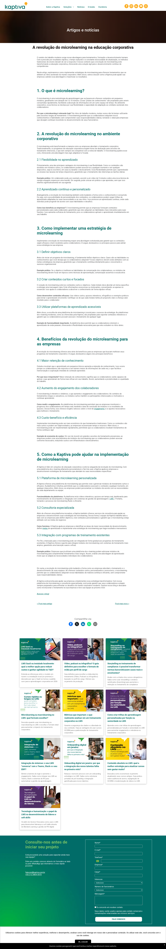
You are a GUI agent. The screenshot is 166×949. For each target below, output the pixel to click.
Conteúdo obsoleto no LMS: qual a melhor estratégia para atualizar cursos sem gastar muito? (125, 766)
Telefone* (99, 857)
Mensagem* (100, 894)
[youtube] (141, 6)
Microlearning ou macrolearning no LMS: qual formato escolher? (37, 716)
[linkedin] (136, 6)
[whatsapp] (146, 6)
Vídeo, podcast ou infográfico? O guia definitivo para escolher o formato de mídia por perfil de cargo (81, 666)
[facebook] (127, 6)
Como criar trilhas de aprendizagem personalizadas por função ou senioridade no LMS (124, 718)
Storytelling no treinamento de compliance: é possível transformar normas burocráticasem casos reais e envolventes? (124, 668)
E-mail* (98, 850)
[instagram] (131, 6)
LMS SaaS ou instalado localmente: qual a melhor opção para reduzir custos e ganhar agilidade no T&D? (37, 666)
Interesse (98, 879)
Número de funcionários (104, 886)
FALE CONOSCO (118, 919)
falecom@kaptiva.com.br (35, 872)
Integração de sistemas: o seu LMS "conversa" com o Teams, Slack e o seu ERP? (39, 766)
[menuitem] (53, 7)
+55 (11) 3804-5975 (33, 874)
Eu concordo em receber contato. (109, 907)
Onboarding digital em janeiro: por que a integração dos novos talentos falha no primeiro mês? (82, 766)
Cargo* (97, 872)
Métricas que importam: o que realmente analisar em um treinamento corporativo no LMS (82, 718)
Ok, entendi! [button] (83, 942)
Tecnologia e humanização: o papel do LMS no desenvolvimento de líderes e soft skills (39, 814)
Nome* (97, 843)
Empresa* (99, 865)
